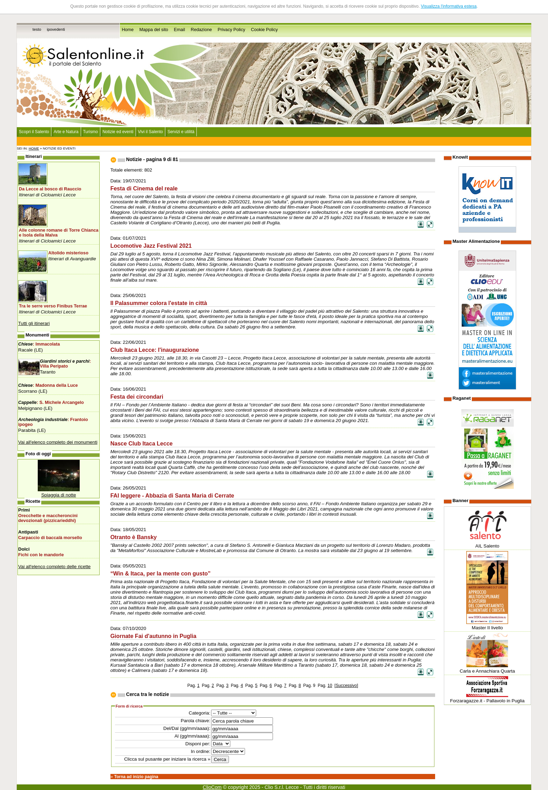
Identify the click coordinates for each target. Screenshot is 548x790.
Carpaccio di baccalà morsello (50, 537)
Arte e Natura (65, 131)
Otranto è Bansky (133, 537)
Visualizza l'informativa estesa (448, 6)
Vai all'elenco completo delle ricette (54, 566)
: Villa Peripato (65, 364)
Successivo (346, 685)
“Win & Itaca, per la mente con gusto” (160, 573)
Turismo (90, 131)
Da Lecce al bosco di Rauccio (50, 189)
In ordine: (200, 751)
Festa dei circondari (137, 396)
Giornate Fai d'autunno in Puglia (153, 636)
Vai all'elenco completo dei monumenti (58, 442)
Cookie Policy (264, 29)
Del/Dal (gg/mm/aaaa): (186, 728)
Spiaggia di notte (58, 495)
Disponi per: (197, 743)
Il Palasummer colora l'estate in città (158, 303)
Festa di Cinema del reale (144, 188)
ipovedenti (56, 29)
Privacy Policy (231, 29)
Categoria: (199, 713)
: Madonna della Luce (48, 385)
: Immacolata (39, 344)
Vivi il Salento (150, 131)
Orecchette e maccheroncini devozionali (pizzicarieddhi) (48, 518)
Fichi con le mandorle (41, 554)
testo (37, 29)
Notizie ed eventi (117, 131)
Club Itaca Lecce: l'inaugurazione (154, 350)
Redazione (201, 29)
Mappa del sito (153, 29)
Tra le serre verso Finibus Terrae (53, 306)
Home (128, 29)
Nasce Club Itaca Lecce (141, 443)
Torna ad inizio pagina (136, 776)
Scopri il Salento (34, 131)
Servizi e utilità (180, 131)
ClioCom (212, 787)
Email (179, 29)
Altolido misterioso (68, 253)
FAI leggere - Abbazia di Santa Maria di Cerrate (172, 495)
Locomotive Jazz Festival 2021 (151, 245)
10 (329, 685)
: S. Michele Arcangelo (51, 402)
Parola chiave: (195, 720)
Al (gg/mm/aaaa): (192, 736)
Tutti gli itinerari (34, 323)
